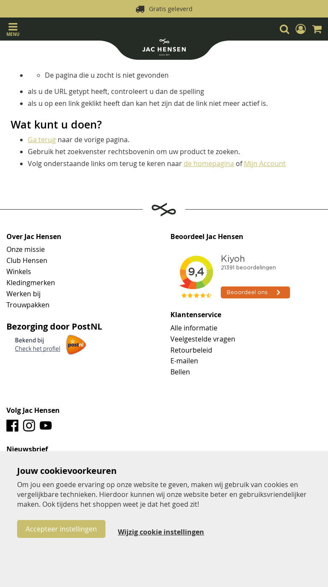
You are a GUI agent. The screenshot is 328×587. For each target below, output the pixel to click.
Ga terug (42, 139)
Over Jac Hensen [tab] (34, 237)
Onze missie (25, 249)
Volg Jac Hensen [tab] (33, 411)
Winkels (18, 271)
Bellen (180, 372)
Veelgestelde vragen (202, 339)
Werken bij (23, 293)
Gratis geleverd (171, 9)
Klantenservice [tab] (195, 315)
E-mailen (184, 360)
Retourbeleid (191, 350)
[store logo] (164, 48)
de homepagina (209, 163)
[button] (301, 29)
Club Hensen (26, 260)
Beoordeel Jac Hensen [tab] (206, 237)
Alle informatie (193, 328)
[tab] (164, 449)
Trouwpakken (28, 305)
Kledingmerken (30, 282)
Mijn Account (265, 163)
